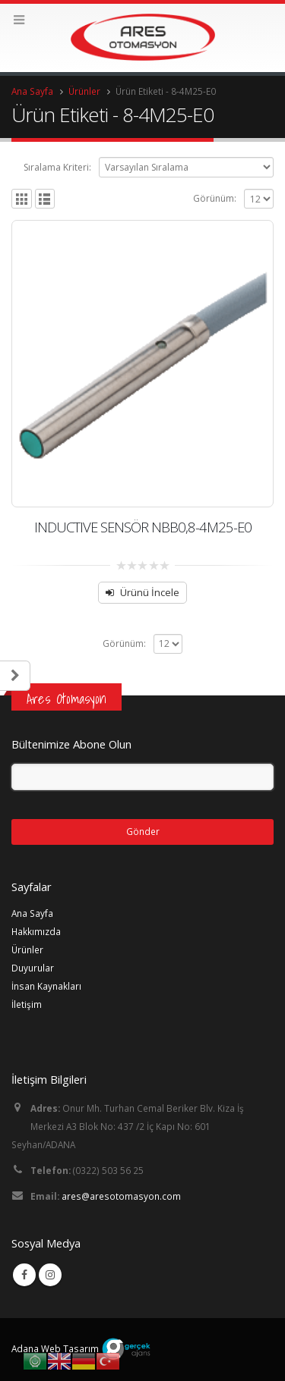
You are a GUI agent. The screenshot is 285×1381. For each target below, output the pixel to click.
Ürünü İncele (149, 592)
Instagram (50, 1274)
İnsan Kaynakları (46, 986)
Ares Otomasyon (66, 698)
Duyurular (32, 968)
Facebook (24, 1274)
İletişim (26, 1004)
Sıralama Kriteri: (57, 167)
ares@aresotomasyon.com (121, 1196)
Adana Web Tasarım (55, 1348)
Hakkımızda (36, 931)
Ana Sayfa (32, 913)
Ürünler (27, 949)
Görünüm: (214, 198)
